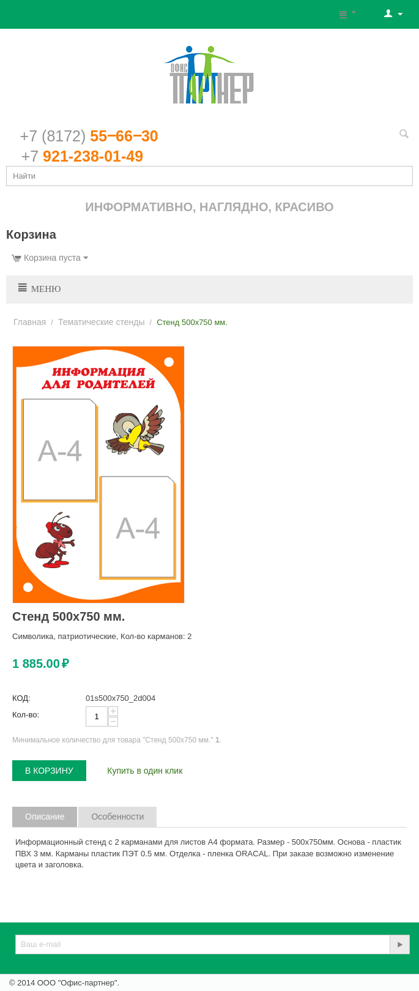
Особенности (117, 816)
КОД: (21, 698)
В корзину (49, 771)
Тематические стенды (101, 322)
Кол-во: (25, 714)
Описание (44, 816)
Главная (29, 322)
